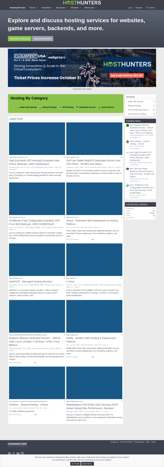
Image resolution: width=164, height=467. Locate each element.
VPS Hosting (67, 107)
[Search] (150, 7)
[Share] (64, 157)
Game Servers (107, 107)
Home (153, 442)
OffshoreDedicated (15, 349)
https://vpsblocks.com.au (17, 217)
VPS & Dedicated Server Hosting (42, 167)
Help (147, 442)
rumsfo (11, 228)
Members (75, 8)
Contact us (114, 442)
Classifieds (46, 8)
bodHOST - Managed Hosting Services (30, 281)
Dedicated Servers (87, 107)
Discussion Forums (42, 39)
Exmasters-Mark (14, 167)
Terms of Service (126, 442)
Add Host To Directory (20, 39)
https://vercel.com (72, 217)
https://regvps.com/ (72, 157)
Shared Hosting (50, 107)
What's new (89, 8)
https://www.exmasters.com (18, 157)
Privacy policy (139, 442)
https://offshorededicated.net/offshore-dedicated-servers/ (28, 335)
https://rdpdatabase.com (74, 402)
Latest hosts (16, 118)
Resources (60, 8)
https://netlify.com (72, 335)
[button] (38, 7)
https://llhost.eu (71, 278)
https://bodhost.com (15, 278)
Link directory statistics (137, 204)
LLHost (70, 281)
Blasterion (69, 412)
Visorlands (69, 167)
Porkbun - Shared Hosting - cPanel (28, 405)
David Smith (13, 285)
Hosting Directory (18, 8)
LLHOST (69, 285)
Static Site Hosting (28, 107)
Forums (32, 8)
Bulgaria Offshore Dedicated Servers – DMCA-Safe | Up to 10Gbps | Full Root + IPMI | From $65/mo (35, 342)
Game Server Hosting (137, 114)
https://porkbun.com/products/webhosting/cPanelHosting (28, 402)
